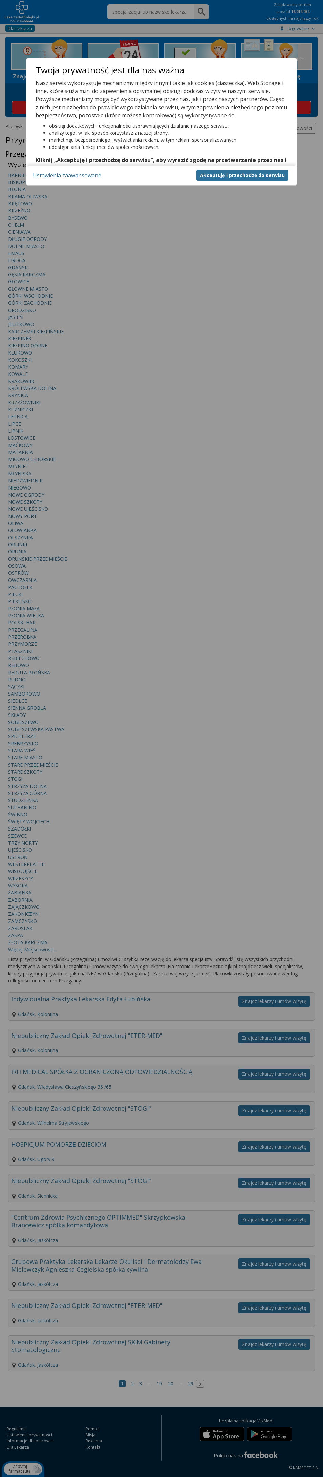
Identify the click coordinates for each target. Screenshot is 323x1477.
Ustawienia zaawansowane (67, 175)
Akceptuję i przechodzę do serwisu (242, 175)
